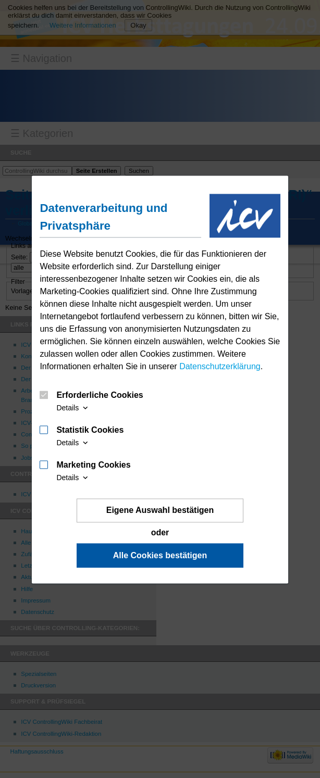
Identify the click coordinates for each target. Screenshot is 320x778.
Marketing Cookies (93, 464)
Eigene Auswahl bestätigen (160, 510)
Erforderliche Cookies (99, 395)
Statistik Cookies (90, 429)
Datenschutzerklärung (220, 366)
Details (73, 408)
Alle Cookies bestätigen (160, 555)
